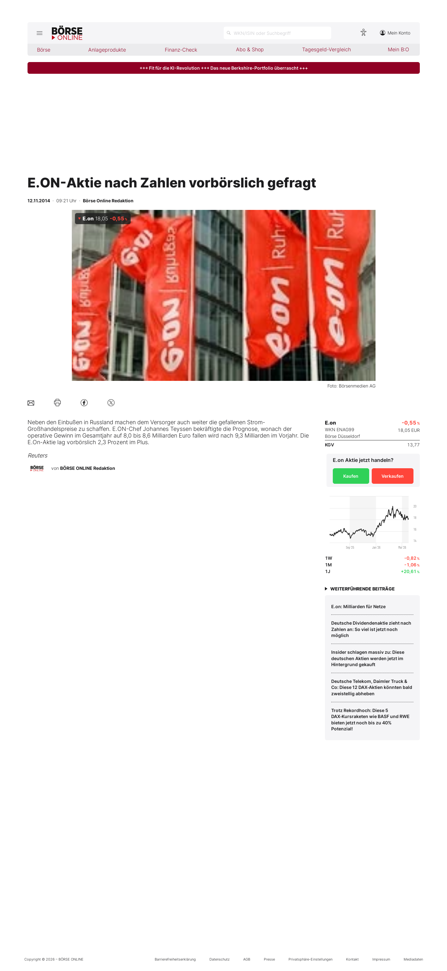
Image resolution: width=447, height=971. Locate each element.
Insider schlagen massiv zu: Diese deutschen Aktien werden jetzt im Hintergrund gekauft (367, 658)
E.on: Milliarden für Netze (358, 606)
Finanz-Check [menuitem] (181, 50)
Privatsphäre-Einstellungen (310, 959)
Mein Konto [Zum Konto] (395, 32)
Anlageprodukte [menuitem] (107, 50)
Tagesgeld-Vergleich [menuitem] (326, 49)
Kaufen (350, 476)
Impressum (381, 959)
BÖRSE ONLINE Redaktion (87, 468)
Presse (269, 959)
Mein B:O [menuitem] (398, 49)
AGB (246, 959)
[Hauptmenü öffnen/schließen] (40, 33)
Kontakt (352, 959)
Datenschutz (219, 959)
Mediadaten (413, 959)
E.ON (119, 429)
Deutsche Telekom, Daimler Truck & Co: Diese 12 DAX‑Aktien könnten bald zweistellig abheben (372, 687)
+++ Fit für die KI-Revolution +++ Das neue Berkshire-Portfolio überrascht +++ (224, 68)
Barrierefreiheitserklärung (175, 959)
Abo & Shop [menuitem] (250, 49)
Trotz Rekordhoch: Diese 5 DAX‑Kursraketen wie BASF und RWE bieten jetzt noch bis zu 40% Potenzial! (370, 720)
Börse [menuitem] (43, 50)
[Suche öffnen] (277, 33)
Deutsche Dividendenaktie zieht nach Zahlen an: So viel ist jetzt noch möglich (371, 629)
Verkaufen (393, 476)
